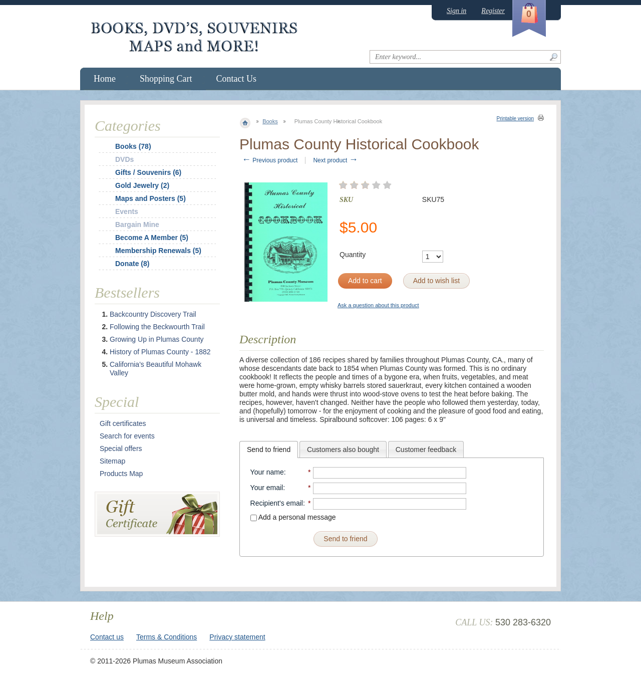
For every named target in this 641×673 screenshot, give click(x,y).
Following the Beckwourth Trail (157, 327)
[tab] (268, 449)
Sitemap (112, 461)
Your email (266, 488)
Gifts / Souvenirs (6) (148, 172)
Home (105, 79)
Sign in (456, 11)
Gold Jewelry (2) (142, 185)
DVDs (124, 159)
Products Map (121, 474)
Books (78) (133, 146)
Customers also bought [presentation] (343, 449)
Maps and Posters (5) (150, 198)
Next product (335, 160)
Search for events (127, 436)
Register (493, 11)
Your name (267, 472)
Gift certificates (123, 423)
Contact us (107, 637)
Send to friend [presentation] (268, 449)
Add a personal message (293, 517)
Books (270, 121)
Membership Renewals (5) (158, 251)
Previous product (269, 160)
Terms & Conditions (166, 637)
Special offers (121, 448)
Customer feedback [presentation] (426, 449)
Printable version (515, 118)
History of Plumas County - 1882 (160, 352)
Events (126, 211)
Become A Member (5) (151, 238)
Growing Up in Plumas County (157, 339)
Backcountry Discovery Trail (153, 314)
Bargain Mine (137, 224)
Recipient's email (276, 503)
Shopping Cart (166, 79)
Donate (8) (132, 264)
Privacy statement (237, 637)
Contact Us (236, 79)
